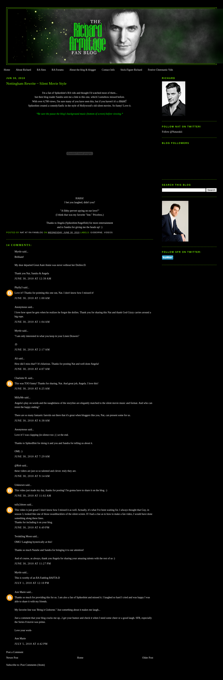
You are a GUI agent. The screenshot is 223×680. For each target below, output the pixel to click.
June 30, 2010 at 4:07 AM (32, 369)
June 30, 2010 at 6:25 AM (32, 388)
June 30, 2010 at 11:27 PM (33, 563)
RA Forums (58, 69)
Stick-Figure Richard (131, 69)
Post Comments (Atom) (32, 665)
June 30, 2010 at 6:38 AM (32, 420)
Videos (108, 232)
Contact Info (108, 69)
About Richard (23, 69)
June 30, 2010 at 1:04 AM (32, 321)
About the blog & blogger (82, 69)
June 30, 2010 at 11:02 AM (33, 495)
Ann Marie (20, 592)
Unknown (20, 485)
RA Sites (41, 69)
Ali (16, 358)
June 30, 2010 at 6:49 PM (32, 527)
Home (7, 69)
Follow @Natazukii (172, 131)
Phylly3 (19, 287)
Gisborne (96, 232)
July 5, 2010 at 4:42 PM (31, 643)
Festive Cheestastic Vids (160, 69)
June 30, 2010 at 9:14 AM (32, 476)
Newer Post (12, 657)
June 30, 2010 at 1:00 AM (32, 298)
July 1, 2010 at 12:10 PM (32, 583)
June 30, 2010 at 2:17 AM (32, 349)
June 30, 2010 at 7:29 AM (32, 456)
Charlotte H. (21, 378)
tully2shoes (20, 504)
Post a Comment (14, 652)
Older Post (147, 657)
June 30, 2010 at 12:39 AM (33, 278)
